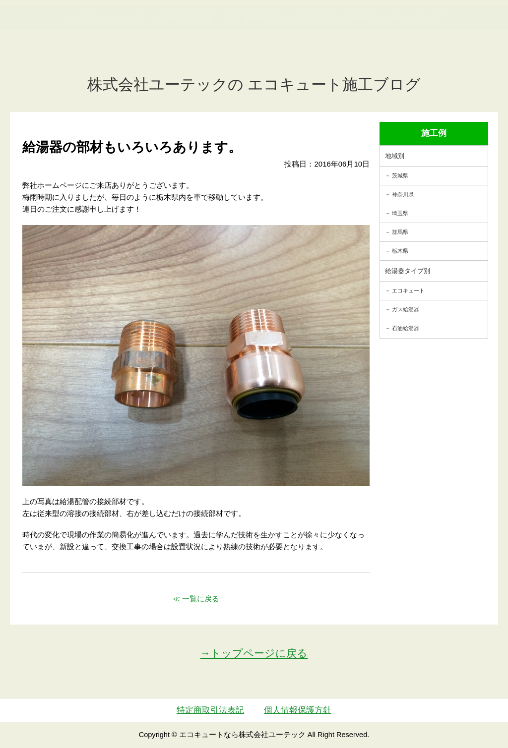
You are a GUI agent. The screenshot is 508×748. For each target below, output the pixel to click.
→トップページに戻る (254, 653)
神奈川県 (403, 194)
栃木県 (400, 251)
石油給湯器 (405, 328)
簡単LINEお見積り (404, 27)
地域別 (394, 156)
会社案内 (362, 66)
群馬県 (400, 232)
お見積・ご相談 (469, 27)
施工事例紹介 (251, 66)
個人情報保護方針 (297, 710)
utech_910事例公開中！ (183, 34)
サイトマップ (417, 66)
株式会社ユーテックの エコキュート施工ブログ (254, 84)
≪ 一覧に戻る (196, 598)
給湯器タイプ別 (407, 271)
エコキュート (408, 290)
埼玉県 (400, 213)
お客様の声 (311, 66)
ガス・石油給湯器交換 (171, 66)
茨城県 (400, 175)
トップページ (90, 66)
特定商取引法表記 (210, 710)
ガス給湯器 (405, 309)
